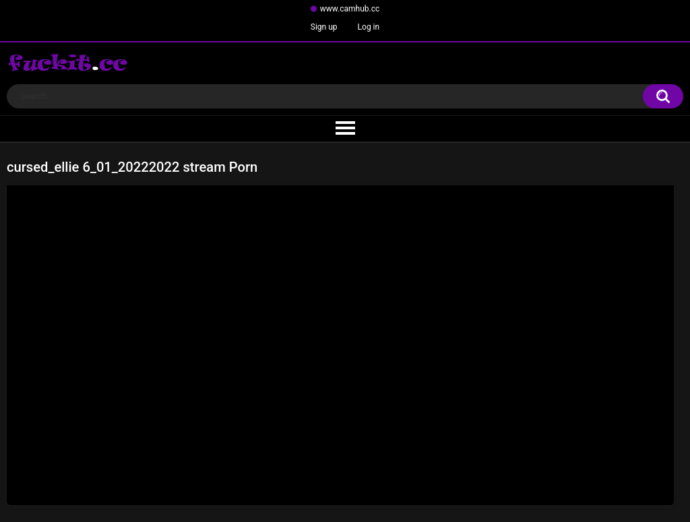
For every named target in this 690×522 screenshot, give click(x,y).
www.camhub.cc (350, 8)
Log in (369, 27)
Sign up (324, 27)
